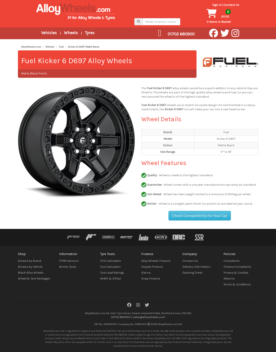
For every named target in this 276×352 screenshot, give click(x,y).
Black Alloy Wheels (31, 272)
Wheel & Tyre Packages (34, 278)
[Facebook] (129, 305)
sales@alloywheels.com (148, 317)
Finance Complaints (237, 267)
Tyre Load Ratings (112, 272)
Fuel (61, 46)
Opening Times (192, 272)
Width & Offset (110, 278)
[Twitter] (147, 305)
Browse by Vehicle (30, 267)
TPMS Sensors (69, 261)
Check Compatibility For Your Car (199, 215)
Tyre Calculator (110, 267)
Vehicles (49, 32)
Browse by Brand (29, 261)
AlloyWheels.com (31, 46)
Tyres (89, 32)
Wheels (71, 32)
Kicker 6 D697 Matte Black (83, 46)
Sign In (217, 5)
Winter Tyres (67, 267)
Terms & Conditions (237, 284)
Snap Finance (150, 278)
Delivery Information (196, 267)
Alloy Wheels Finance (155, 261)
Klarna (146, 272)
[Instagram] (138, 305)
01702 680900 (121, 317)
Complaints (231, 261)
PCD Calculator (110, 261)
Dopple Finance (152, 267)
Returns (229, 278)
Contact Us (231, 5)
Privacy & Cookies (235, 272)
